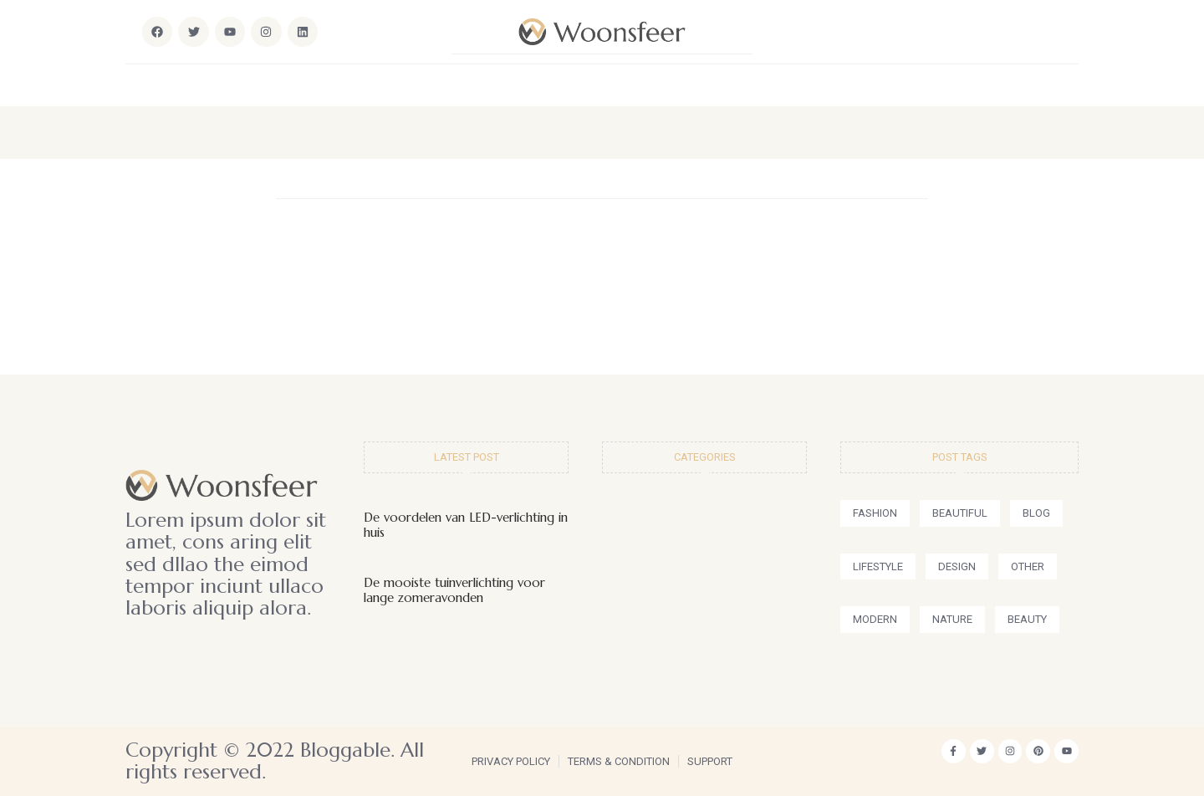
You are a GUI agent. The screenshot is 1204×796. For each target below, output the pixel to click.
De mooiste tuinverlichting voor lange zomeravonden (454, 589)
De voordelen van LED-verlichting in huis (466, 524)
